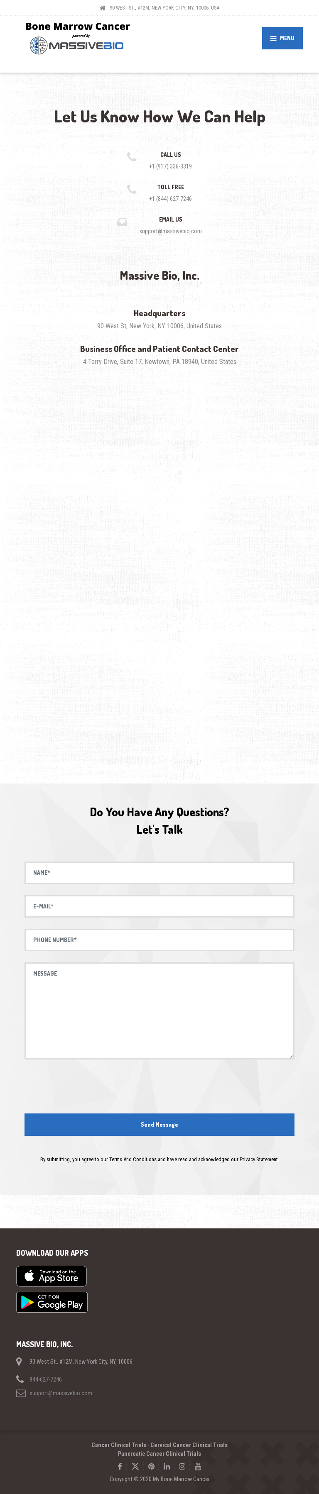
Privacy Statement (259, 1159)
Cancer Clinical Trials (118, 1445)
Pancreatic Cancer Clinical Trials (159, 1453)
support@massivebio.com (60, 1393)
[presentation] (159, 1087)
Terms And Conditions (133, 1159)
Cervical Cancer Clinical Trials (189, 1445)
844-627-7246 (45, 1379)
